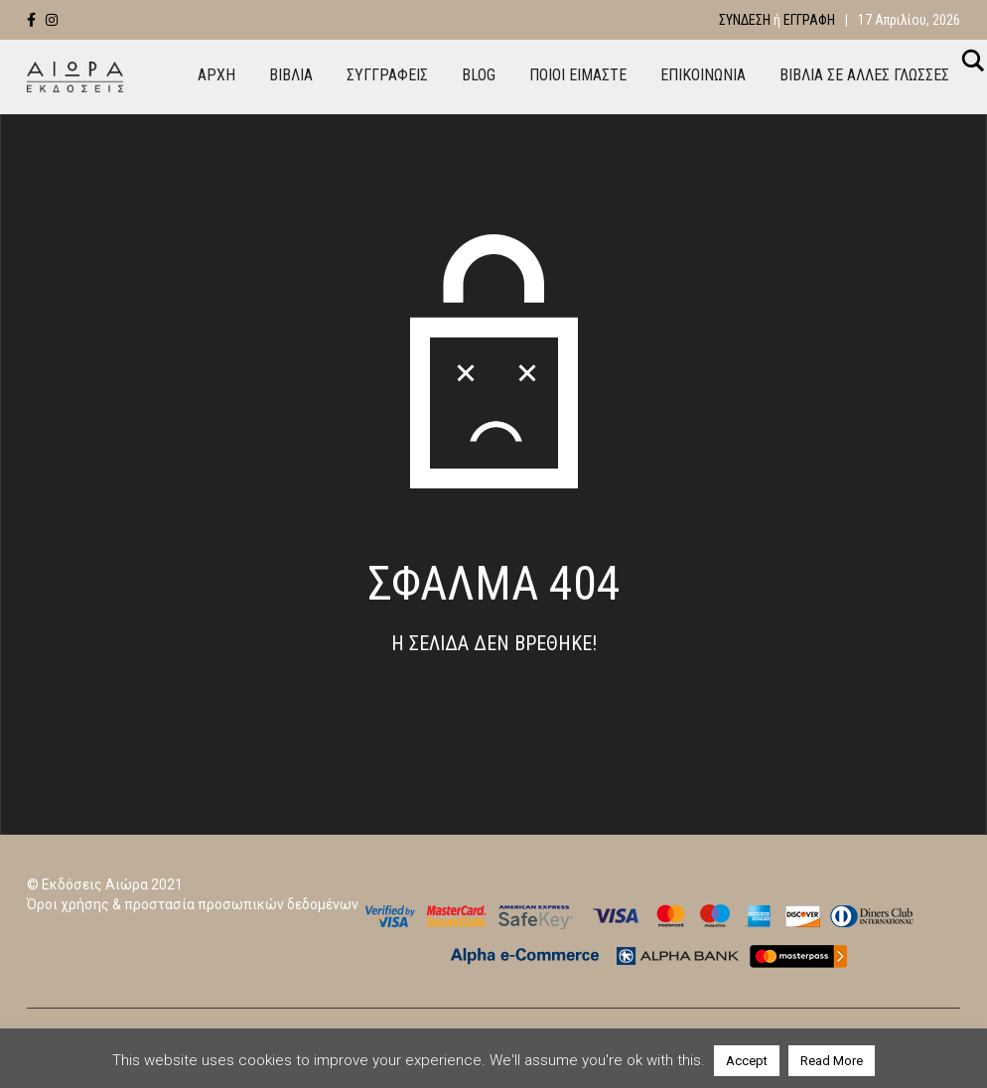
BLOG (478, 75)
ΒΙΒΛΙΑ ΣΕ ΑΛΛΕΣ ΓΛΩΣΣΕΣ (864, 75)
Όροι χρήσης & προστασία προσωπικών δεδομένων (192, 904)
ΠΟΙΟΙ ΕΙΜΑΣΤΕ (578, 75)
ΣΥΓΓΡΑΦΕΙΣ (387, 75)
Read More (831, 1060)
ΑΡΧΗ (216, 75)
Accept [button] (747, 1060)
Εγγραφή (809, 20)
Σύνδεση (745, 20)
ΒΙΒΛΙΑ (291, 75)
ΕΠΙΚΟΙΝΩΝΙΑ (703, 75)
